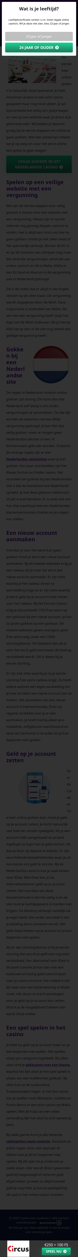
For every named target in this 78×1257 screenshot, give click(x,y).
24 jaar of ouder (36, 47)
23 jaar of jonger (39, 36)
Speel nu (54, 1251)
